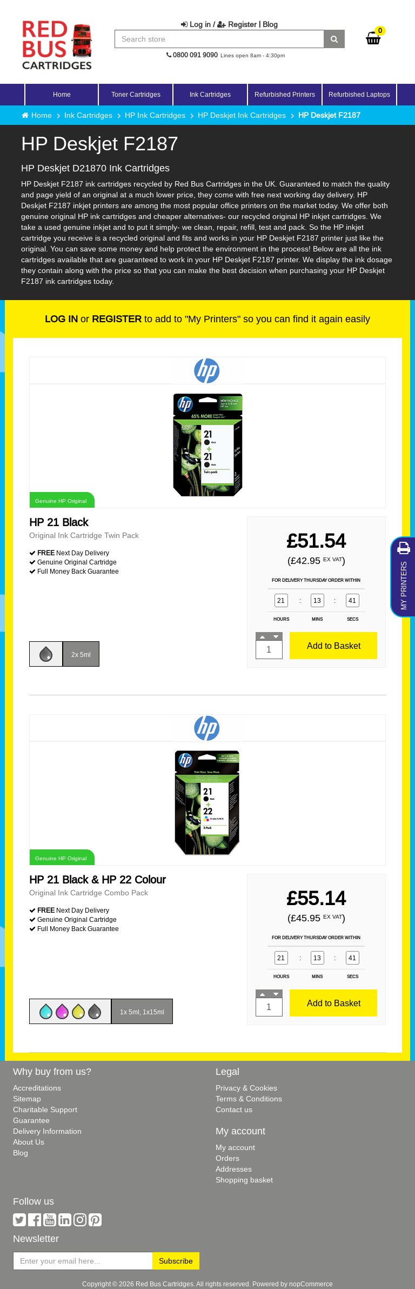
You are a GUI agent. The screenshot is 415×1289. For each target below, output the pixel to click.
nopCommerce (311, 1284)
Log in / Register (219, 24)
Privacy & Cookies (246, 1088)
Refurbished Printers (285, 94)
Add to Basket (333, 645)
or (93, 318)
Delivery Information (47, 1131)
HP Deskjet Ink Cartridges (242, 115)
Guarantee (31, 1120)
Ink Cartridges (88, 115)
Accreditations (37, 1088)
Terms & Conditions (249, 1098)
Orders (227, 1158)
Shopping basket (244, 1179)
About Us (28, 1142)
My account (235, 1147)
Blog (270, 24)
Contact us (234, 1109)
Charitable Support (45, 1109)
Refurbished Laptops (359, 94)
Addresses (234, 1169)
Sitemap (27, 1098)
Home (62, 94)
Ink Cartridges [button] (210, 94)
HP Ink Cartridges (155, 115)
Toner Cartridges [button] (135, 94)
